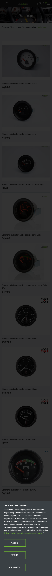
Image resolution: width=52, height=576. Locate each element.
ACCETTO (15, 542)
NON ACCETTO (15, 567)
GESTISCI (14, 555)
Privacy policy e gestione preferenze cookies (23, 533)
